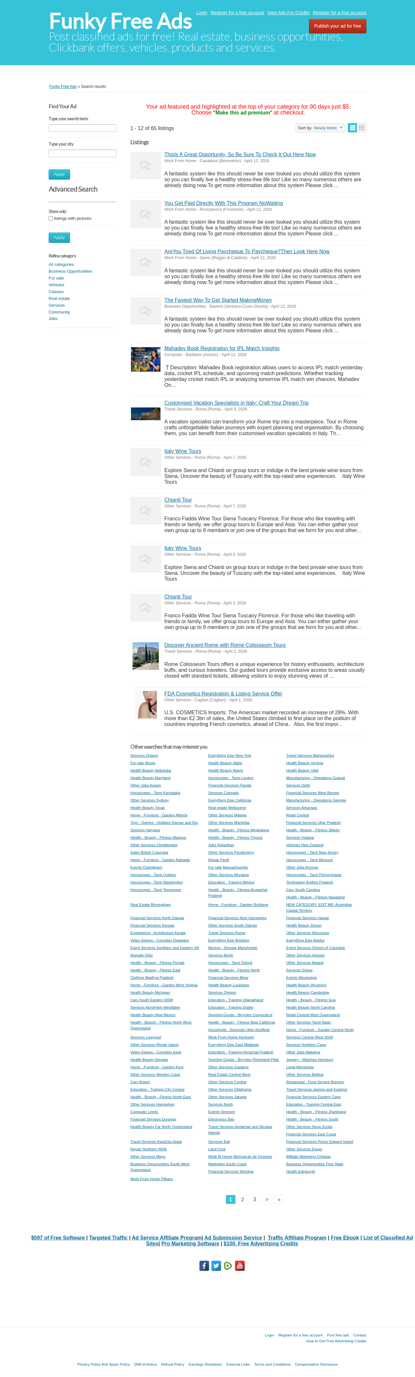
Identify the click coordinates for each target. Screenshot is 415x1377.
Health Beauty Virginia (304, 763)
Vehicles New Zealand (304, 845)
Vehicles (56, 284)
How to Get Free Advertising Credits (336, 1341)
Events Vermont (221, 1112)
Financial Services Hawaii (307, 918)
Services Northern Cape (306, 1044)
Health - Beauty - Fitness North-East (160, 1097)
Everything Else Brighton (228, 940)
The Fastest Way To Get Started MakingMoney (218, 300)
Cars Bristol (140, 1082)
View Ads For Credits (288, 12)
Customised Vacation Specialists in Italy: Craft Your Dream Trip (236, 403)
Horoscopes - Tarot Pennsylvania (313, 874)
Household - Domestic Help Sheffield (238, 1029)
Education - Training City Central (157, 1089)
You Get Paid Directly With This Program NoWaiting (223, 203)
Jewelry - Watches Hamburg (309, 1059)
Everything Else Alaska (305, 940)
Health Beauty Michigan (150, 992)
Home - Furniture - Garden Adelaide (160, 860)
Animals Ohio (141, 955)
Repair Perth (218, 860)
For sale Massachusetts (228, 867)
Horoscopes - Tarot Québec (153, 874)
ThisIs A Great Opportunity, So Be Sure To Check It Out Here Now (240, 154)
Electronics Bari (221, 1119)
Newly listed (325, 127)
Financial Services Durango (153, 1119)
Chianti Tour (178, 500)
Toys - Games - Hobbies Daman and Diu (164, 822)
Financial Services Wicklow (231, 1171)
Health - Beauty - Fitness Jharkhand (316, 1112)
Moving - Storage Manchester (232, 947)
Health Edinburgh (300, 1171)
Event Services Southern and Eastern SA (164, 947)
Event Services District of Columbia (315, 947)
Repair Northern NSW (148, 1149)
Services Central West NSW (309, 1037)
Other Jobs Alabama (303, 1052)
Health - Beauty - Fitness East (155, 970)
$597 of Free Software (58, 1237)
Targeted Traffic (108, 1237)
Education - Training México (231, 882)
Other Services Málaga (227, 815)
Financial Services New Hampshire (237, 918)
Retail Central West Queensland (312, 1015)
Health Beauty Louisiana (228, 985)
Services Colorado (223, 792)
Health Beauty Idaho (225, 763)
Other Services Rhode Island (154, 1044)
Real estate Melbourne (227, 807)
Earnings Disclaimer (205, 1364)
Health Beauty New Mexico (152, 1015)
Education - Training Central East (313, 1104)
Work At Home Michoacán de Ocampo (240, 1156)
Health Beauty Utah (302, 770)
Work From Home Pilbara (151, 1179)
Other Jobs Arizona (302, 867)
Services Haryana (145, 830)
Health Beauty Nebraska (150, 770)
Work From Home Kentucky (231, 1037)
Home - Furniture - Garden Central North (320, 1029)
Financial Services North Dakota (157, 918)
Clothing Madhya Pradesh (151, 977)
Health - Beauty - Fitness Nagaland (315, 897)
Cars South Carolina (303, 889)
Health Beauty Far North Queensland (161, 1126)
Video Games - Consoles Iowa (155, 1052)
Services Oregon (222, 992)
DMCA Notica (145, 1364)
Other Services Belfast (304, 1074)
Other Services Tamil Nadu (308, 1022)
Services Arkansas (301, 807)
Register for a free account (237, 12)
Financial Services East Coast (311, 1134)
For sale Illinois (142, 763)
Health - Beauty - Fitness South (312, 1119)
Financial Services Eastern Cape (313, 1097)
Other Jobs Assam (145, 785)
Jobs (53, 318)
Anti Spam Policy (115, 1364)
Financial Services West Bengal (312, 792)
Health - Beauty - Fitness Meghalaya (238, 830)
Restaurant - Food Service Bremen (315, 1082)
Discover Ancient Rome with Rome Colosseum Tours (225, 645)
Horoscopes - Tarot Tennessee (155, 889)
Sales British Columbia (149, 852)
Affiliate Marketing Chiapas (308, 1156)
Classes (56, 291)
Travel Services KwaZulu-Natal (156, 1141)
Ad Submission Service (233, 1237)
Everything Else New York (229, 755)
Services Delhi (298, 785)
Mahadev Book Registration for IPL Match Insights (221, 348)
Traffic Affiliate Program (297, 1237)
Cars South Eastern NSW (151, 1000)
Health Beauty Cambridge (307, 992)
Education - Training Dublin (230, 1007)
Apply (59, 174)
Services (57, 305)
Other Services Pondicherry (231, 852)
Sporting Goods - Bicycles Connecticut (240, 1015)
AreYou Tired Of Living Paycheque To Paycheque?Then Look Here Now (247, 251)
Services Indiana (300, 837)
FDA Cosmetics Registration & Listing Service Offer (223, 693)
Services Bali (219, 1141)
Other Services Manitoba (229, 822)
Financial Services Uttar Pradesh (313, 822)
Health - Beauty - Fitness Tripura (235, 837)
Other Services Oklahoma (229, 1089)
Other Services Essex (304, 1149)
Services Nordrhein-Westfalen (155, 1007)
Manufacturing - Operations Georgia (316, 800)
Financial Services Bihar (228, 977)
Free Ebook (345, 1237)
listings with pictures (73, 218)
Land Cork (217, 1149)
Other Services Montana (228, 874)
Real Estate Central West (229, 1074)
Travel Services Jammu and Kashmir (316, 1089)
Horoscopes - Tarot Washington (156, 882)
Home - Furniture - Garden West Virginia (164, 985)
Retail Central (297, 815)
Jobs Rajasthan (221, 845)
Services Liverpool (145, 1037)
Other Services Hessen (305, 955)
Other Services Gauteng (228, 1067)
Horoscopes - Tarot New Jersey (312, 852)
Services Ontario (144, 755)
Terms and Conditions (272, 1364)
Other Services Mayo (147, 1156)
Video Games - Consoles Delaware (159, 940)
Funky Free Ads (120, 21)
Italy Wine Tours (182, 451)
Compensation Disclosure (316, 1364)
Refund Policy (172, 1364)
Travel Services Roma (226, 933)
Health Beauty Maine (225, 770)
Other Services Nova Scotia (309, 1126)
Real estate (59, 298)
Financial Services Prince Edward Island (319, 1141)
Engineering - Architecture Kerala (157, 933)
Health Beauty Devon (304, 925)
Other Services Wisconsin (307, 933)
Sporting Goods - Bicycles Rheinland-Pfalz (243, 1059)
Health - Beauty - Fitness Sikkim (312, 830)
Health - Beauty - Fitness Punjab (157, 962)
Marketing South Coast (227, 1164)
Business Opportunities (70, 271)
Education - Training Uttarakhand (235, 1000)
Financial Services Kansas (152, 925)
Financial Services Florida (229, 785)
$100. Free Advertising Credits (261, 1243)
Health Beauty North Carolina (310, 1007)
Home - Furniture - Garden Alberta (158, 815)
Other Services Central (227, 1082)
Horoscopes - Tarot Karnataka (155, 792)
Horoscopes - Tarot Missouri (309, 860)
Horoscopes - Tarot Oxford (230, 962)
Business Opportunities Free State (314, 1164)
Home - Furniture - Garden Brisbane (238, 904)
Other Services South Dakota (232, 925)
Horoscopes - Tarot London (231, 778)
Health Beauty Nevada (149, 1059)
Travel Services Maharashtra (310, 755)
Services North (220, 1104)
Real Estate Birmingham (150, 904)
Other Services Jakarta (227, 1097)
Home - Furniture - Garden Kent (157, 1067)
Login (201, 12)
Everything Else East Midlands (233, 1044)
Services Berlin (220, 955)
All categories (61, 264)
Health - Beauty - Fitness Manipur (158, 837)
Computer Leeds (144, 1112)
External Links (238, 1364)
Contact (359, 1335)
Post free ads (338, 1335)
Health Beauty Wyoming (306, 985)
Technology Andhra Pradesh (309, 882)
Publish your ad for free (337, 26)
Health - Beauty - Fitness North (234, 970)
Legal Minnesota (300, 1067)
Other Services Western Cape (155, 1074)
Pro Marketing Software (190, 1243)
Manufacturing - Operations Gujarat (315, 778)
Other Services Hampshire (152, 1104)
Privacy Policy (89, 1364)
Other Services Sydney (149, 800)
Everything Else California (229, 800)
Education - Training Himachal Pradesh (240, 1052)
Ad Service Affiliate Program (167, 1237)
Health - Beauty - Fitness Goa (311, 1000)
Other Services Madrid (304, 962)
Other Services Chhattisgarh (154, 845)
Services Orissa (299, 970)
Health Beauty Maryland (150, 778)
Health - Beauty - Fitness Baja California (241, 1022)
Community (59, 312)
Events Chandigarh (146, 867)
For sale (56, 278)
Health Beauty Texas (147, 807)
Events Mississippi (301, 977)
